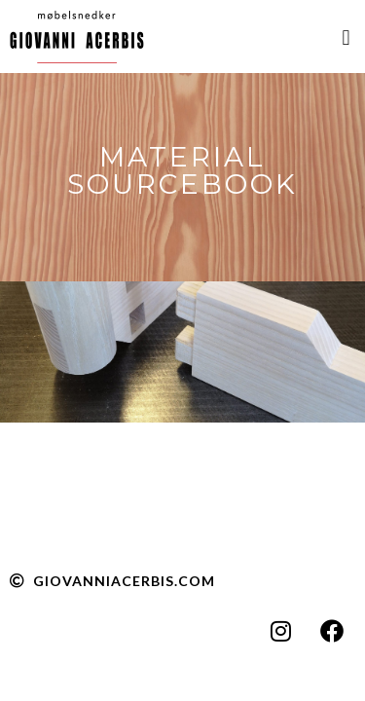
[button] (346, 38)
